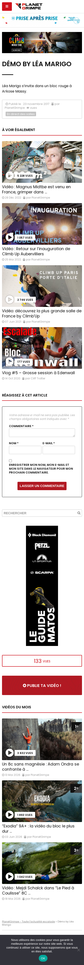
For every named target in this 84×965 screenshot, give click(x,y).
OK (43, 958)
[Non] (78, 950)
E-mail (49, 443)
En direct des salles (21, 114)
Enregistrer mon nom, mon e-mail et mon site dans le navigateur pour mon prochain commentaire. (41, 468)
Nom (14, 443)
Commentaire (21, 426)
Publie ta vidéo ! (42, 685)
